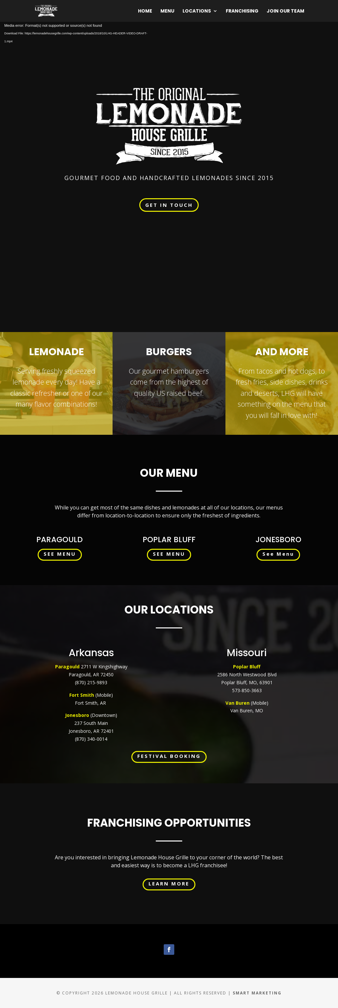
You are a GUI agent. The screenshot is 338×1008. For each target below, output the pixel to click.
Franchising (242, 11)
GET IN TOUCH (169, 205)
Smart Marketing (257, 993)
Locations (197, 11)
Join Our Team (285, 11)
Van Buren (237, 703)
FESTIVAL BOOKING (169, 756)
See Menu (278, 553)
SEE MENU (60, 553)
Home (145, 11)
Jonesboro (77, 715)
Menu (167, 11)
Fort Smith (82, 695)
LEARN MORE (169, 883)
